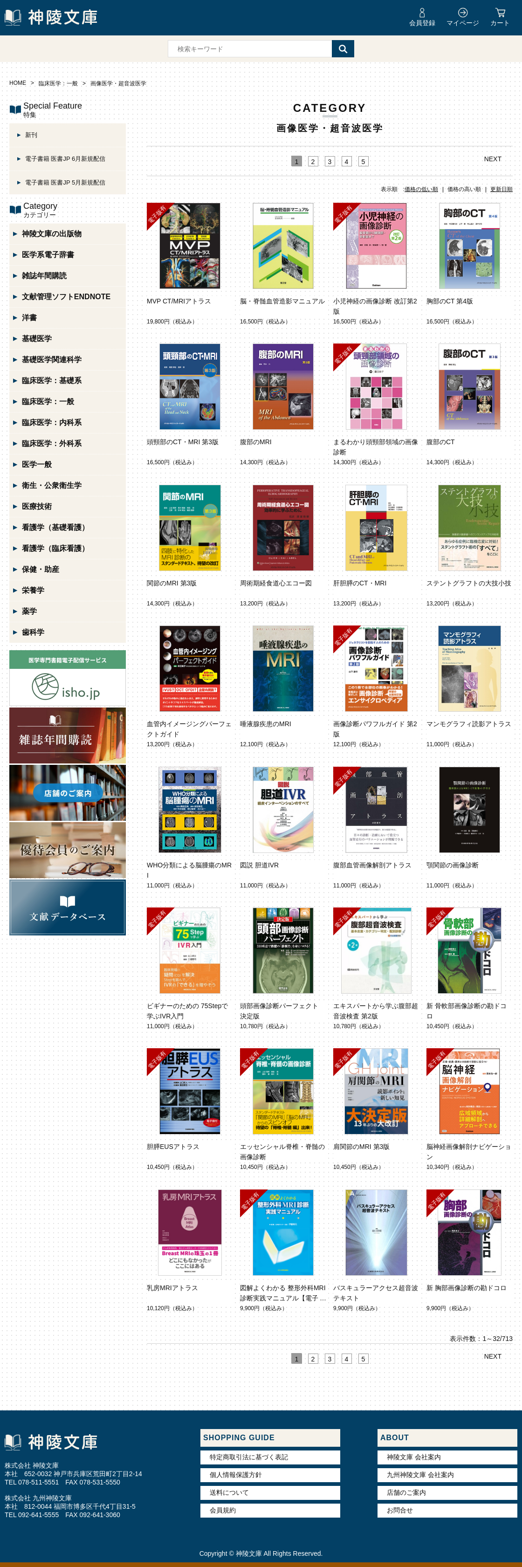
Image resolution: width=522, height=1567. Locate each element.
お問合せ (400, 1510)
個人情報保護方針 (236, 1474)
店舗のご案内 (406, 1492)
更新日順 (501, 189)
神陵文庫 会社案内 (414, 1457)
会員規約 (223, 1510)
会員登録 (422, 23)
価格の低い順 (421, 189)
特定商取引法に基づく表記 (249, 1457)
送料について (229, 1492)
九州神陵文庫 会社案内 (420, 1474)
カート (500, 23)
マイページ (462, 23)
